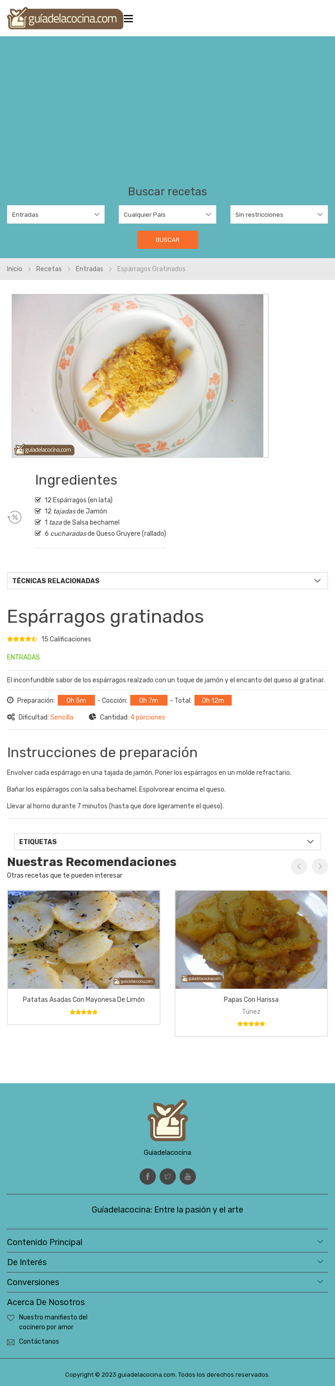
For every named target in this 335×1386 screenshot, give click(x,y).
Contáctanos (39, 1342)
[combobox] (56, 214)
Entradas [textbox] (25, 214)
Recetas (49, 269)
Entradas (89, 269)
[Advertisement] (167, 115)
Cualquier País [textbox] (145, 214)
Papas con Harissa (251, 1000)
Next (320, 867)
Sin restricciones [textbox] (259, 214)
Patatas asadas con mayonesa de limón (84, 1000)
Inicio (14, 269)
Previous (299, 867)
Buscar (168, 239)
